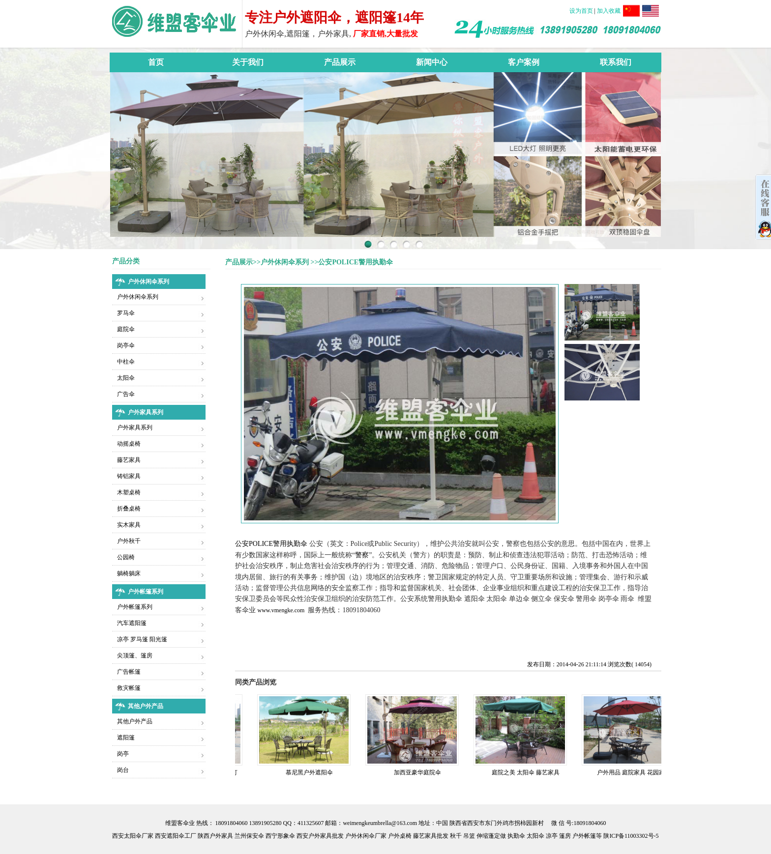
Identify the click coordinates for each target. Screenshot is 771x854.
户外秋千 (129, 541)
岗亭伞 (126, 345)
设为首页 (581, 10)
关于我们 (248, 62)
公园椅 (126, 557)
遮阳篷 (126, 737)
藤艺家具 (129, 459)
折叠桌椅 (129, 508)
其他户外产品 (134, 721)
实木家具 (129, 524)
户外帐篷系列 (134, 606)
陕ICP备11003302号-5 (630, 835)
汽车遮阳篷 (132, 623)
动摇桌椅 (129, 443)
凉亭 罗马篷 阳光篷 (142, 639)
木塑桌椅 (129, 492)
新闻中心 (431, 62)
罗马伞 (126, 313)
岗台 (123, 770)
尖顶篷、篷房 (134, 655)
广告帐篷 (129, 671)
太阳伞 (126, 377)
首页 (156, 62)
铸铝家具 (129, 476)
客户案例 (523, 62)
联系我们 (615, 62)
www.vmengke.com (281, 610)
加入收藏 (609, 10)
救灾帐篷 (129, 687)
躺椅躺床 (129, 573)
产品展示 (340, 62)
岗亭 (123, 753)
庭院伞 (126, 329)
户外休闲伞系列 (137, 296)
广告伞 (126, 394)
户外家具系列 (134, 427)
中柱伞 (126, 361)
